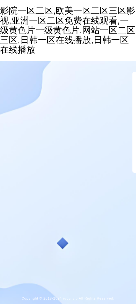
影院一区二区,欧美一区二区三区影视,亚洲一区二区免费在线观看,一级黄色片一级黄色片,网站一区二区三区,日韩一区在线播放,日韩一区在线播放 (67, 30)
